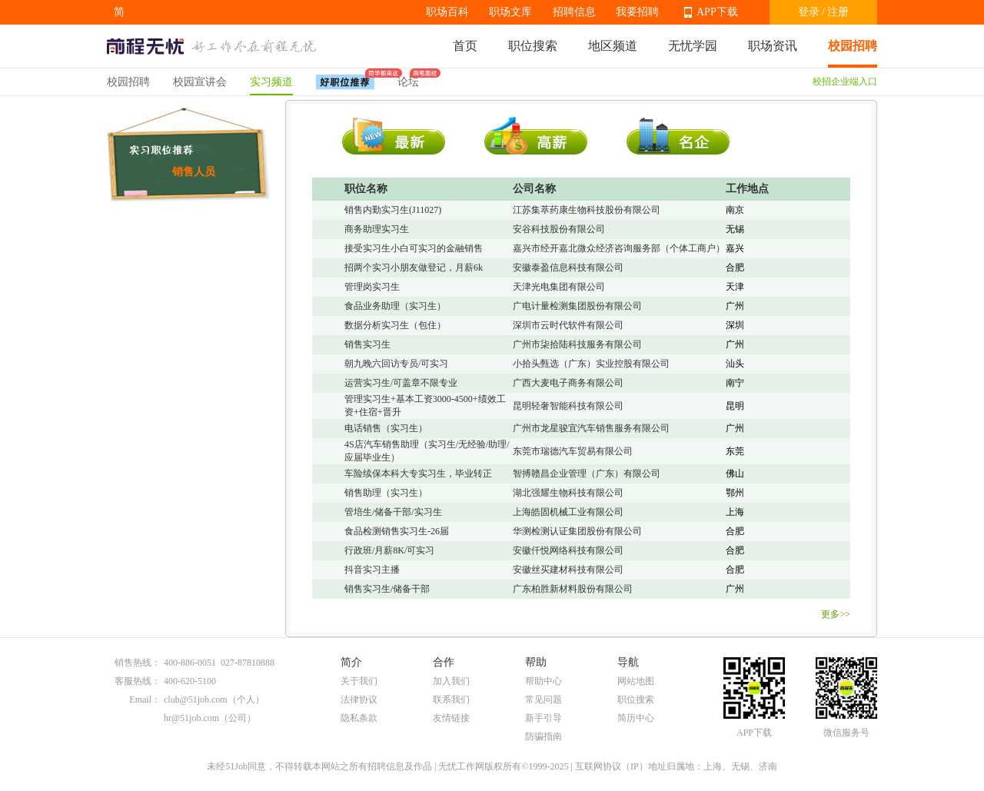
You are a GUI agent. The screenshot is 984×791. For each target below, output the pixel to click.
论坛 (408, 78)
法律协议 (359, 699)
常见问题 (543, 699)
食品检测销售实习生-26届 (396, 531)
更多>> (835, 614)
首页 (465, 45)
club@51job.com (196, 699)
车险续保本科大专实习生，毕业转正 (418, 473)
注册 (838, 12)
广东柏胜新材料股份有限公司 (573, 588)
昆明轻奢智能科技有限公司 (568, 405)
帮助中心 (543, 681)
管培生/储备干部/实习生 (393, 512)
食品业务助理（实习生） (395, 306)
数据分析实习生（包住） (395, 325)
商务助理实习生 (376, 229)
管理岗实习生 (372, 286)
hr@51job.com (191, 718)
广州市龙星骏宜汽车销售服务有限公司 (591, 428)
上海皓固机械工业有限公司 (568, 512)
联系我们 (451, 699)
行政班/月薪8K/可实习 (389, 550)
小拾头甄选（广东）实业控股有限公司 (591, 363)
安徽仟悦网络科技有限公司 (568, 550)
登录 (808, 12)
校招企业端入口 (845, 81)
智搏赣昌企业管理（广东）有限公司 (586, 473)
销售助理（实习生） (385, 492)
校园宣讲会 (200, 82)
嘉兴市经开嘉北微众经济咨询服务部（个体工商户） (619, 248)
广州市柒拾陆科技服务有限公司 (577, 344)
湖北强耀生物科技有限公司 (568, 492)
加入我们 (451, 681)
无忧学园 (692, 45)
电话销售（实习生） (385, 428)
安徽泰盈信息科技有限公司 (568, 267)
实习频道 (271, 82)
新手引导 (543, 718)
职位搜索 (532, 45)
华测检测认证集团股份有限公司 (577, 531)
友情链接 (451, 718)
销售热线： (138, 662)
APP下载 (717, 12)
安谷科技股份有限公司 (559, 229)
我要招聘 (637, 12)
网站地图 (635, 681)
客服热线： (138, 681)
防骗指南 (543, 736)
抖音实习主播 (372, 569)
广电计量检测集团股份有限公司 (577, 306)
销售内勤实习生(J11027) (392, 209)
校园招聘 (852, 45)
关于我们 (359, 681)
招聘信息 (574, 12)
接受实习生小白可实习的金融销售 (413, 248)
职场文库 (510, 12)
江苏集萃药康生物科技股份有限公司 (586, 209)
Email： (145, 699)
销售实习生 (367, 344)
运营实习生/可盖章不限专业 (400, 382)
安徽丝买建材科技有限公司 (568, 569)
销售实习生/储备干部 (387, 588)
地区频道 (612, 45)
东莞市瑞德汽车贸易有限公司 (573, 451)
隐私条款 (359, 718)
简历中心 (635, 718)
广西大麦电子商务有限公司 (568, 382)
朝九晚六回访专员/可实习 (396, 363)
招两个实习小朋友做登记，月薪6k (413, 267)
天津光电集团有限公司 (559, 286)
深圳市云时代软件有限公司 (568, 325)
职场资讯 (772, 45)
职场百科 (447, 12)
